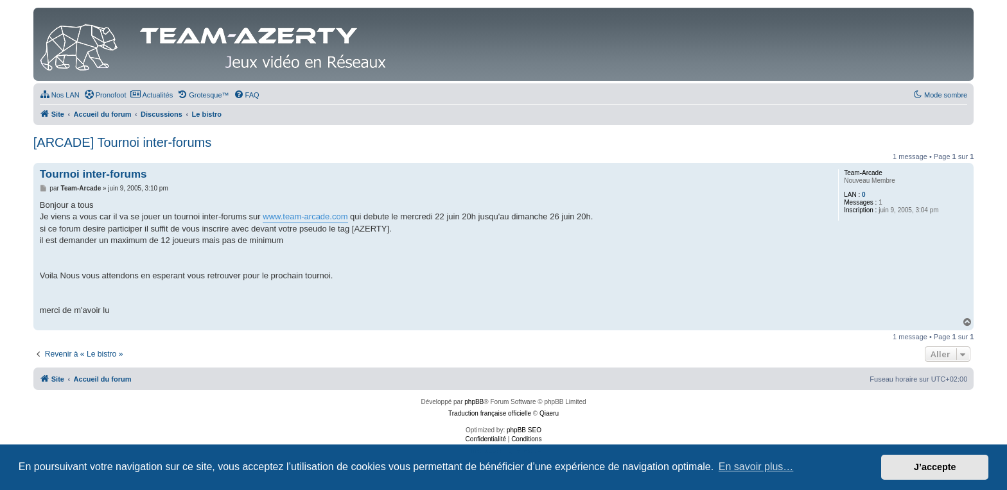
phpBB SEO (524, 430)
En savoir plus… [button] (756, 466)
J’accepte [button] (935, 467)
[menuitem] (60, 95)
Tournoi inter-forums (93, 174)
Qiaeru (549, 413)
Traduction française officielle (489, 413)
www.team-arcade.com (305, 216)
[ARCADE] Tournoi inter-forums (122, 142)
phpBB (474, 401)
